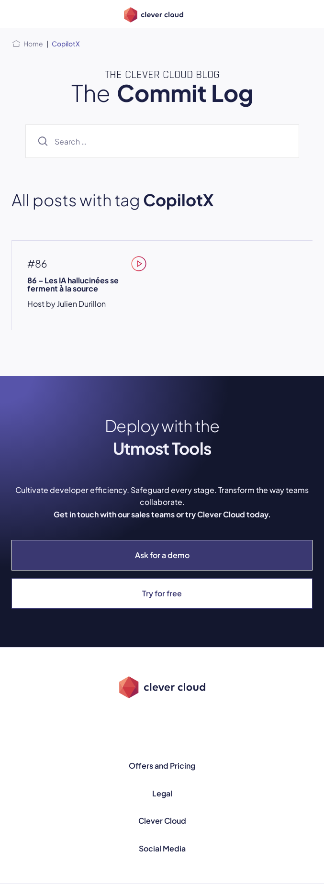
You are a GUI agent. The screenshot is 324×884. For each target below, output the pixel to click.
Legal (162, 793)
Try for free (162, 593)
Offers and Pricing (162, 766)
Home (33, 43)
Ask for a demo (162, 555)
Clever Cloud (162, 821)
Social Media (162, 848)
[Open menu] (17, 14)
